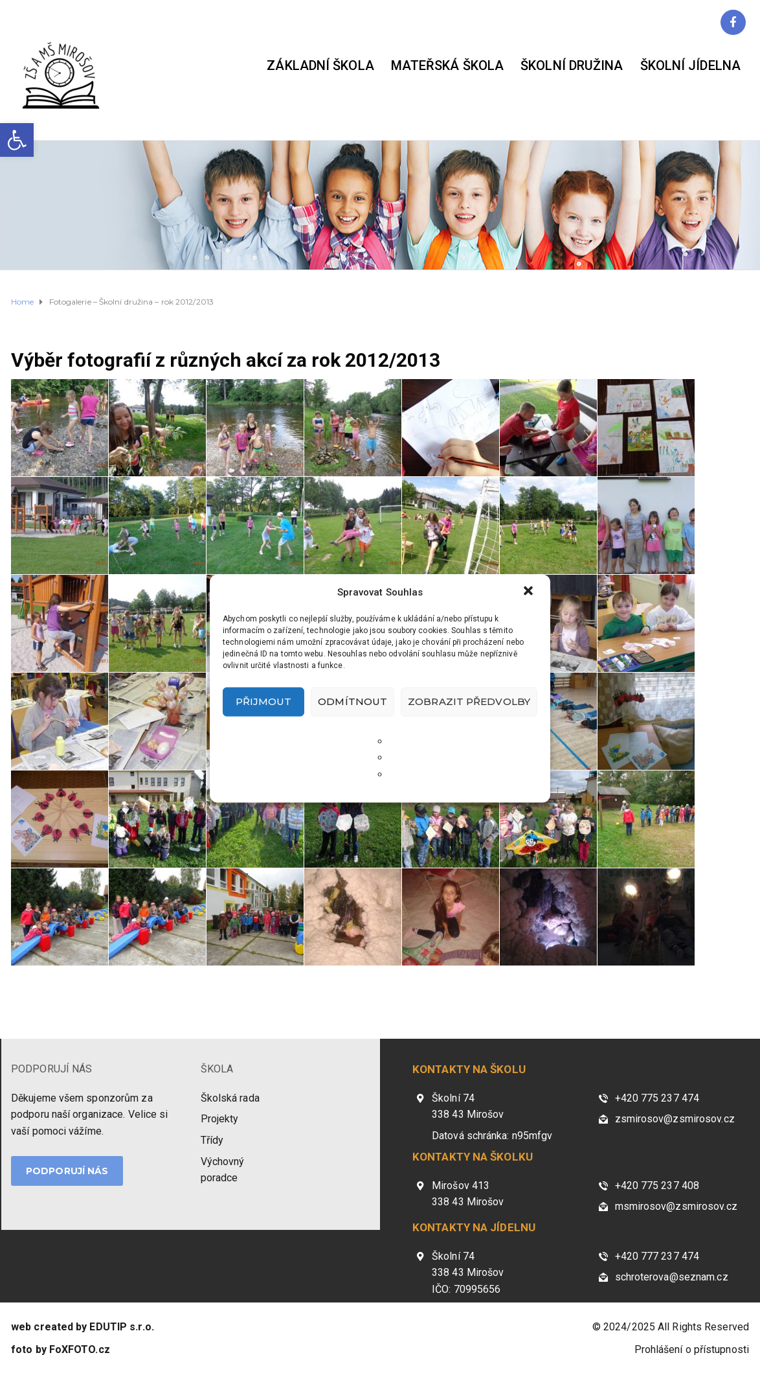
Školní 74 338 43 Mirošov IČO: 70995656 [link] (468, 1272)
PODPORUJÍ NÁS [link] (51, 1069)
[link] (17, 140)
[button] (529, 591)
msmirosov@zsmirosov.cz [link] (676, 1206)
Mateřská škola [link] (447, 65)
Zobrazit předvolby (469, 701)
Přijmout (264, 701)
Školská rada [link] (230, 1098)
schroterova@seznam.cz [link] (671, 1277)
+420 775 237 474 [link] (657, 1098)
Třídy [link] (212, 1140)
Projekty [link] (220, 1119)
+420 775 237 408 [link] (657, 1185)
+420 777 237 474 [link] (657, 1256)
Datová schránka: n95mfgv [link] (492, 1135)
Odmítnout (352, 701)
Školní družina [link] (571, 65)
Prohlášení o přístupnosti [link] (692, 1349)
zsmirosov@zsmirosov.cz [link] (675, 1119)
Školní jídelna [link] (690, 65)
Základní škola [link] (320, 65)
